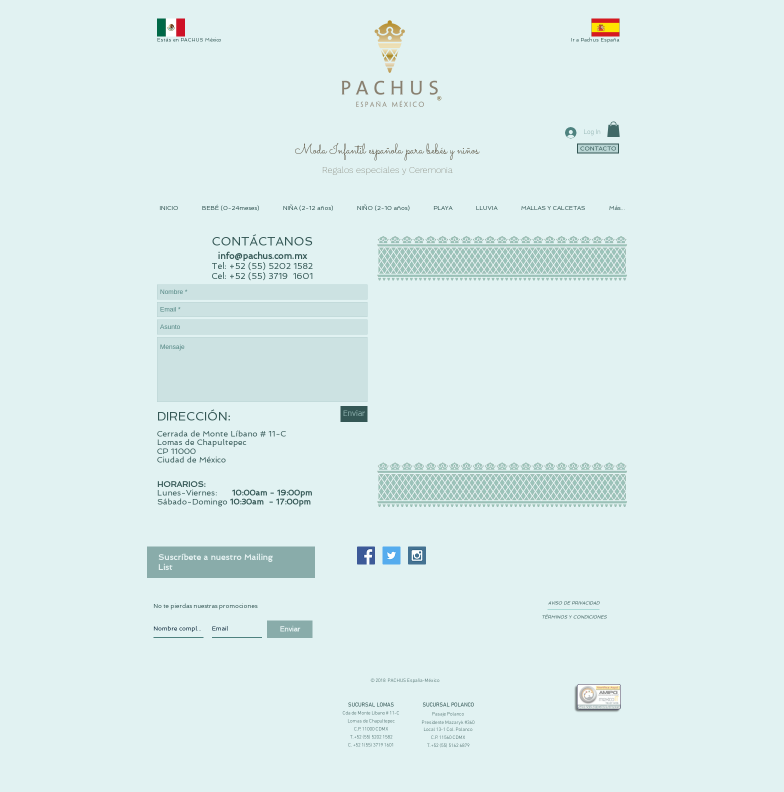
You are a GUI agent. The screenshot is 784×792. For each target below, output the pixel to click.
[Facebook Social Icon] (366, 555)
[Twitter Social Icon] (391, 555)
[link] (613, 129)
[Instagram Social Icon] (417, 555)
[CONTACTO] (598, 149)
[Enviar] (354, 414)
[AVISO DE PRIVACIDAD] (573, 603)
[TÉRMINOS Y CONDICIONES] (573, 617)
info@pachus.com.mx (262, 256)
